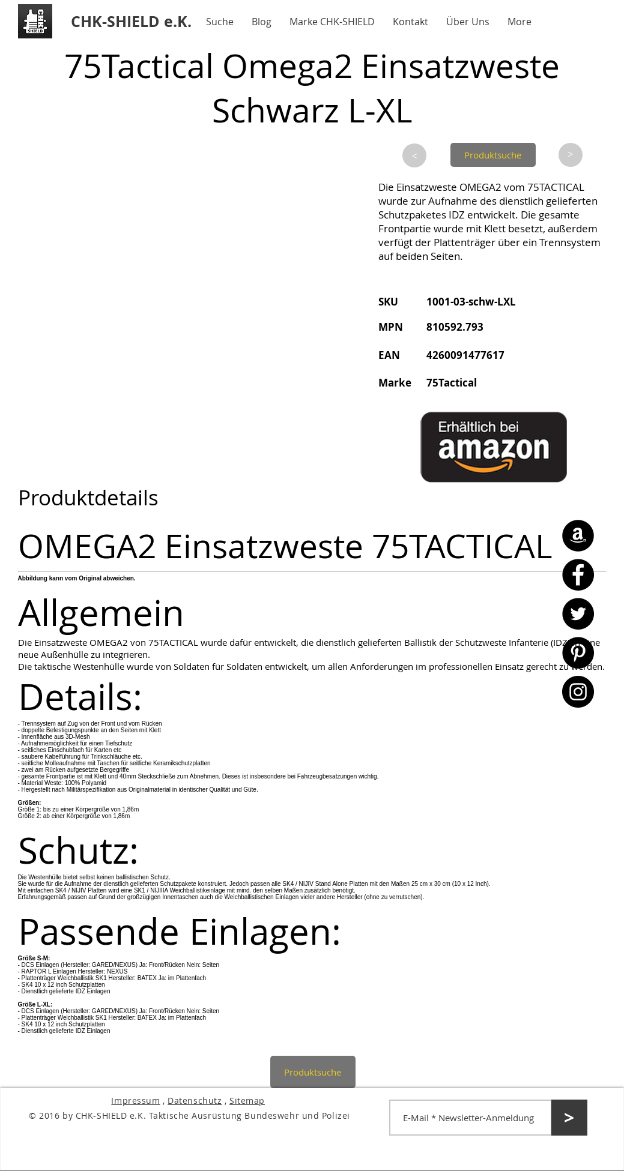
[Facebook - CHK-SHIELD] (578, 575)
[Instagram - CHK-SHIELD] (578, 692)
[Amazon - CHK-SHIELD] (578, 536)
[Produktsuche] (493, 155)
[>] (414, 155)
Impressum (135, 1100)
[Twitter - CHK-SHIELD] (578, 614)
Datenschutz (195, 1100)
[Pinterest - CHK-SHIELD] (578, 653)
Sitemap (247, 1100)
